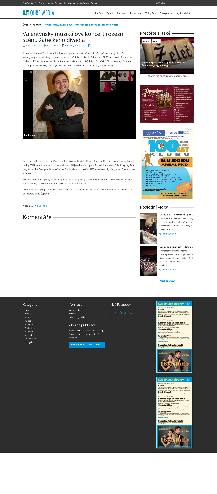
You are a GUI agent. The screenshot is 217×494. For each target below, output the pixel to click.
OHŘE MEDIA (123, 313)
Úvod (25, 24)
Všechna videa (167, 280)
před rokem (52, 45)
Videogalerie (30, 338)
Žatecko (94, 3)
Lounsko (71, 3)
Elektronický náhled (77, 317)
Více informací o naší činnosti (86, 344)
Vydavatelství (184, 13)
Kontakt (72, 313)
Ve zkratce (29, 335)
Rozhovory (135, 13)
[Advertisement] (79, 148)
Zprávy (99, 13)
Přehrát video (167, 233)
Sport (110, 13)
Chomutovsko (60, 3)
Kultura (121, 13)
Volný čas (150, 13)
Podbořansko (83, 3)
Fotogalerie (166, 13)
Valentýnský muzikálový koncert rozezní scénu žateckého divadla (81, 24)
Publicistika (30, 328)
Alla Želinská (33, 45)
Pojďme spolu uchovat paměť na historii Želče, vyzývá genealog (164, 64)
